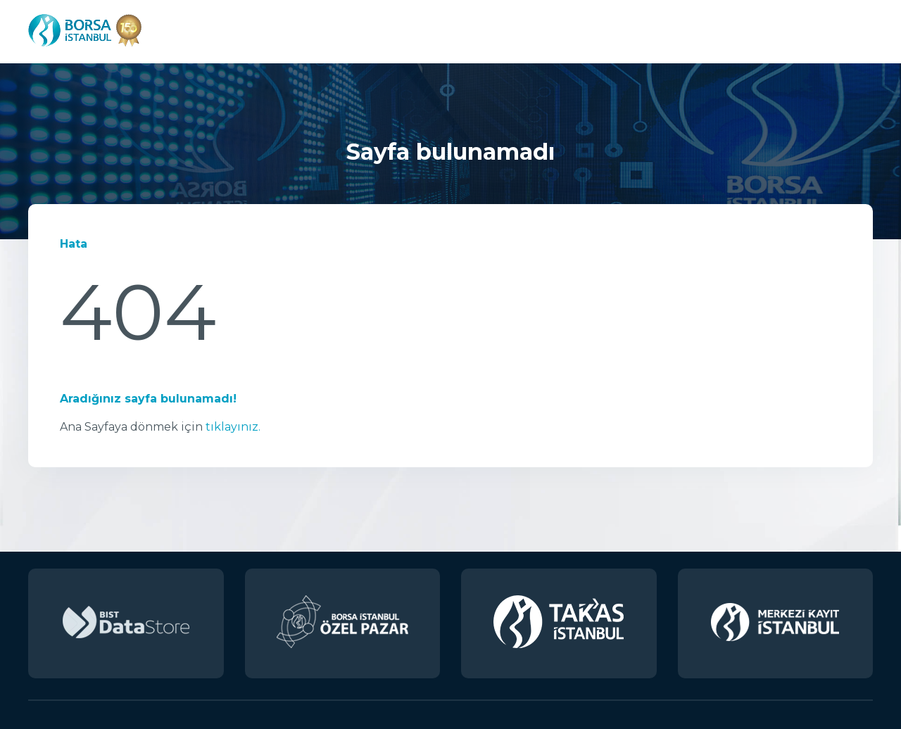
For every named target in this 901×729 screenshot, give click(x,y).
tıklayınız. (233, 426)
